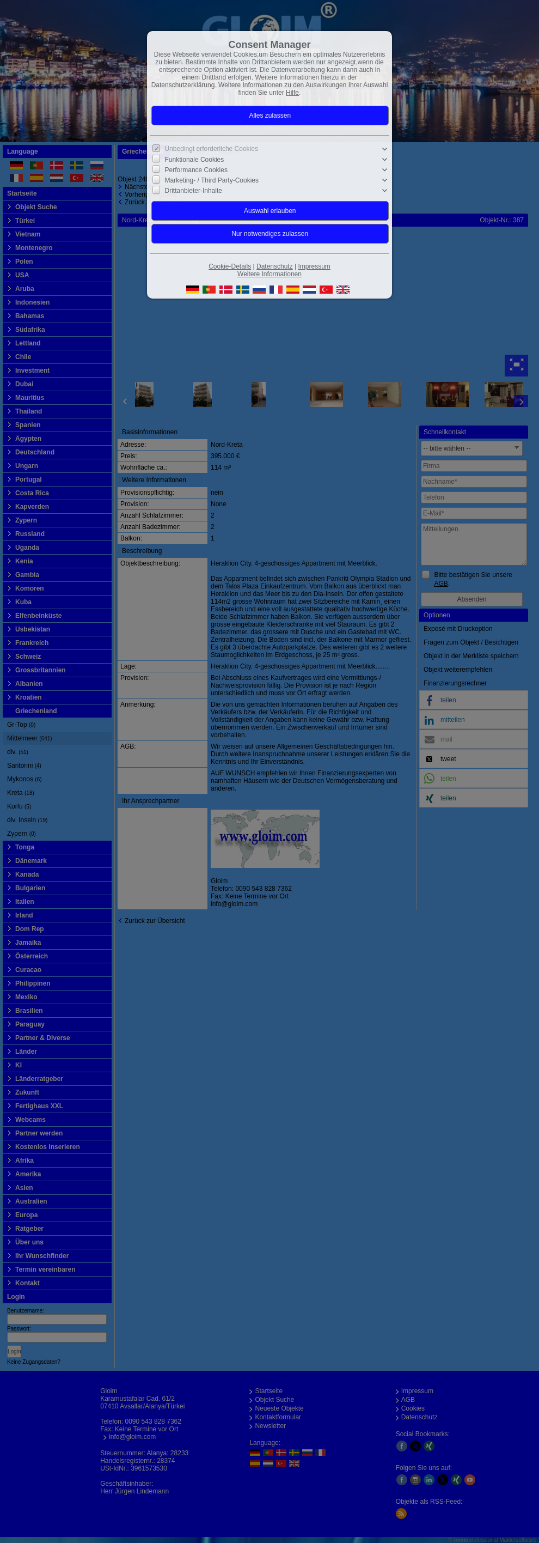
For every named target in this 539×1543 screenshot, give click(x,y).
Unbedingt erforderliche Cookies (211, 149)
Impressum (314, 266)
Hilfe (292, 92)
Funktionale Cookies (194, 159)
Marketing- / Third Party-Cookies (212, 180)
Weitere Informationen (269, 274)
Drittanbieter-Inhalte (193, 191)
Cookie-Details (230, 266)
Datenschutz (274, 266)
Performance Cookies (196, 170)
